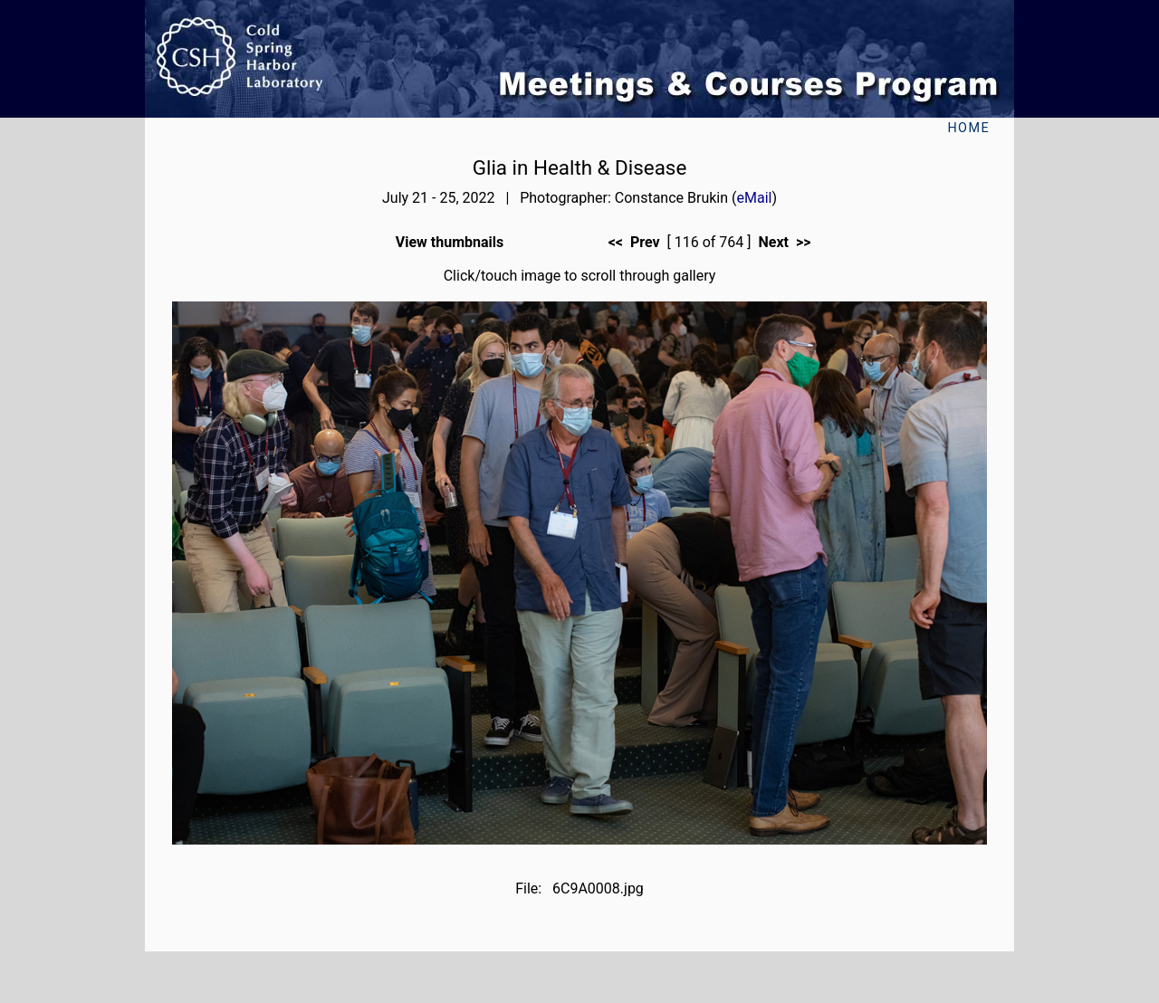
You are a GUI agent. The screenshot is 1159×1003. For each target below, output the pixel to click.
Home (968, 128)
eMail (754, 197)
